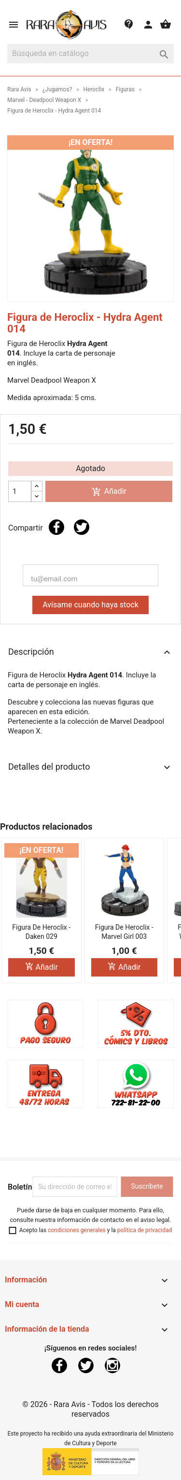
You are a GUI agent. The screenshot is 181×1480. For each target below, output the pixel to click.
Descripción (90, 652)
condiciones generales (77, 1230)
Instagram (112, 1365)
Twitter (86, 1365)
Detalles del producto (90, 767)
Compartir (56, 527)
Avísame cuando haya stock (90, 604)
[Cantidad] (19, 491)
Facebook (59, 1365)
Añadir (109, 492)
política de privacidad (144, 1230)
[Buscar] (90, 53)
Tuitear (81, 527)
